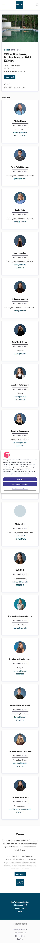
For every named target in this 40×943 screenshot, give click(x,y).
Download (10, 77)
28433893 (20, 268)
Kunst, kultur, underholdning (14, 87)
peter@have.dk (20, 179)
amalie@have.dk (20, 396)
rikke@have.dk (20, 264)
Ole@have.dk (20, 536)
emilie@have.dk (20, 222)
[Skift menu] (3, 5)
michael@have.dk (20, 132)
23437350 (20, 812)
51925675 (20, 766)
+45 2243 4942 (20, 136)
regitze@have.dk (20, 628)
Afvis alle (20, 479)
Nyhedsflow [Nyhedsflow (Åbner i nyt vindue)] (20, 936)
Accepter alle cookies (20, 484)
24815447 (20, 720)
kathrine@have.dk (20, 442)
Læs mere (20, 874)
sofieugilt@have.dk (20, 582)
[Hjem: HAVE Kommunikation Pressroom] (19, 5)
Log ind (20, 939)
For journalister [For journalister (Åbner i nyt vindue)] (20, 933)
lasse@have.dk (20, 717)
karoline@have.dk (20, 671)
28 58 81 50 (20, 400)
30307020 (20, 674)
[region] (20, 471)
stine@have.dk (20, 311)
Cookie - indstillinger (20, 489)
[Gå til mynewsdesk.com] (20, 923)
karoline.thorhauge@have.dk (20, 809)
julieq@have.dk (20, 353)
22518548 (20, 585)
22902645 (20, 446)
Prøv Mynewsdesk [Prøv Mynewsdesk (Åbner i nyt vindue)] (20, 929)
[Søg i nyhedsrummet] (37, 4)
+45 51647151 (20, 539)
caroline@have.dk (20, 763)
